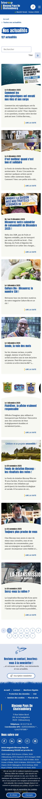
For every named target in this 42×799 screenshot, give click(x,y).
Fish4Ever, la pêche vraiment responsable (21, 407)
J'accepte (29, 795)
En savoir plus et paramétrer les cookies (21, 789)
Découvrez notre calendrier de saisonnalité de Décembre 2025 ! (21, 225)
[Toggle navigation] (39, 7)
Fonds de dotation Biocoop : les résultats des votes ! (20, 470)
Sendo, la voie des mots (18, 346)
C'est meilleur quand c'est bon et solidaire (19, 161)
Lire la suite (31, 123)
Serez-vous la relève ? (17, 591)
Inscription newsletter (21, 676)
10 (27, 635)
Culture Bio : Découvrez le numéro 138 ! (19, 290)
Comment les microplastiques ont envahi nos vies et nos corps (20, 96)
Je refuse (13, 795)
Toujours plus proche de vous (21, 531)
